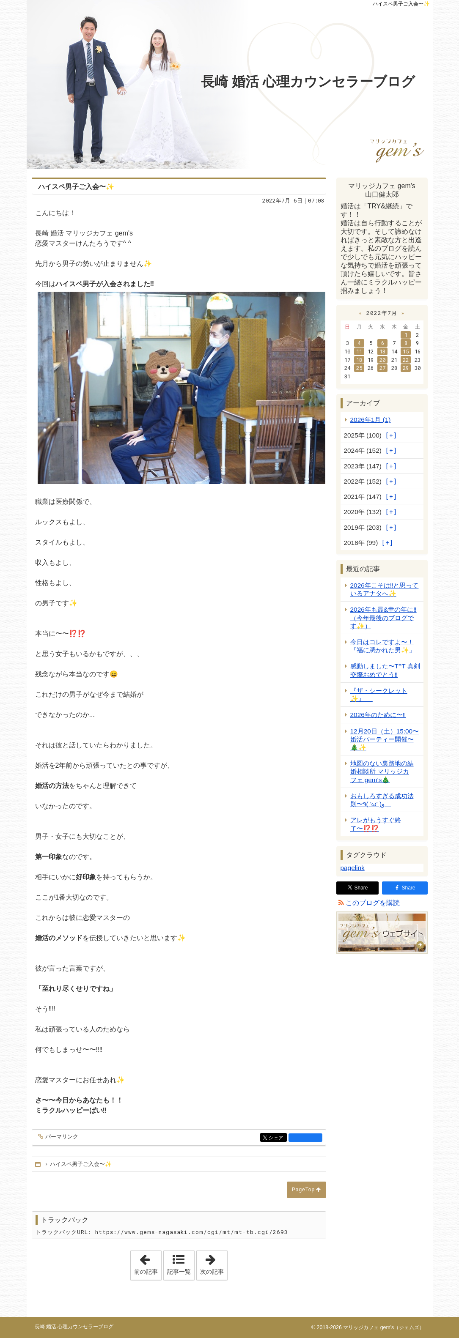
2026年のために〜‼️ (378, 714)
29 (406, 367)
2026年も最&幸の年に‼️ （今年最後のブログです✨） (383, 617)
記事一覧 (179, 1271)
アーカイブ (363, 403)
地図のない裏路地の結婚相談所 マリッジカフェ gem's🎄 (382, 771)
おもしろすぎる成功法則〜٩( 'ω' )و (382, 799)
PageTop (303, 1190)
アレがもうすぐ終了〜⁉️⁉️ (375, 824)
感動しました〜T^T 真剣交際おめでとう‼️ (385, 670)
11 (359, 351)
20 (382, 359)
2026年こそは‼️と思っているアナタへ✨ (384, 589)
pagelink (353, 867)
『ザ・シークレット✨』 (378, 694)
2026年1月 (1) (370, 419)
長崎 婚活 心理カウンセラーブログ (308, 81)
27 (382, 367)
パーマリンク (61, 1137)
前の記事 (147, 1262)
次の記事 (213, 1262)
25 (359, 367)
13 (382, 351)
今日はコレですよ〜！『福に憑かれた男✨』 (382, 646)
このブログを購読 (373, 902)
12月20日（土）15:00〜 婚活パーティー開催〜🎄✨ (384, 739)
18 (359, 359)
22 (406, 359)
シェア (276, 1138)
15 (406, 351)
